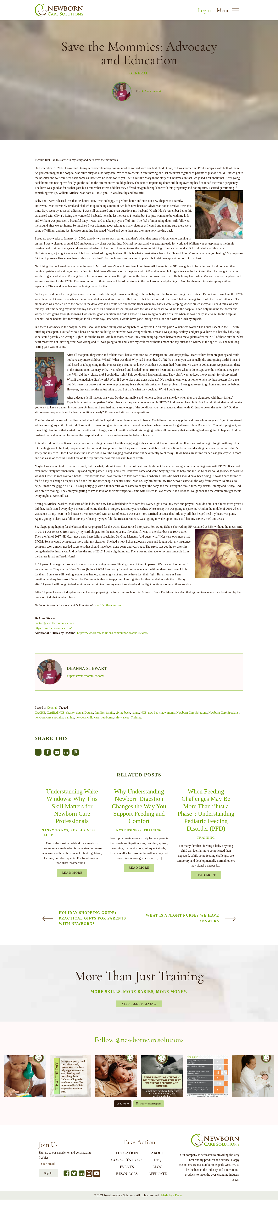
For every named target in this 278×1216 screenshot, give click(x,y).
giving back (123, 712)
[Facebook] (47, 752)
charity (70, 712)
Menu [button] (223, 10)
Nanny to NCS (55, 830)
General (139, 73)
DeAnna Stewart (151, 91)
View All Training (139, 1004)
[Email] (56, 752)
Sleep (47, 835)
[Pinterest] (75, 752)
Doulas (88, 712)
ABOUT (157, 1153)
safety (118, 717)
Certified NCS (55, 712)
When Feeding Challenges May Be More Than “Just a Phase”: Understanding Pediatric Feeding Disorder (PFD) (205, 810)
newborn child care (87, 717)
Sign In (48, 1173)
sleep (126, 717)
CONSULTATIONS (126, 1160)
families (100, 712)
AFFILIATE (157, 1174)
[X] (38, 752)
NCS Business (83, 830)
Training (136, 717)
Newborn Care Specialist (223, 712)
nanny (135, 712)
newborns (107, 717)
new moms (168, 712)
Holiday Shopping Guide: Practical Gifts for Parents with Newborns (92, 918)
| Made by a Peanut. (172, 1195)
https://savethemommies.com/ (53, 628)
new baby (154, 712)
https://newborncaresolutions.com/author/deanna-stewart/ (112, 633)
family (110, 712)
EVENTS (127, 1167)
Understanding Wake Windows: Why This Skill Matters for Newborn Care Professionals (72, 806)
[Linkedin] (66, 752)
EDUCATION (127, 1153)
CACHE (40, 712)
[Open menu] (235, 10)
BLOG (158, 1167)
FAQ (157, 1160)
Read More (72, 872)
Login (204, 10)
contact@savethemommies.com (54, 623)
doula (79, 712)
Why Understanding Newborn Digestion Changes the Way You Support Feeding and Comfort (139, 806)
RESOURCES (127, 1174)
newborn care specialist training (54, 717)
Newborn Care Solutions (191, 712)
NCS (144, 712)
